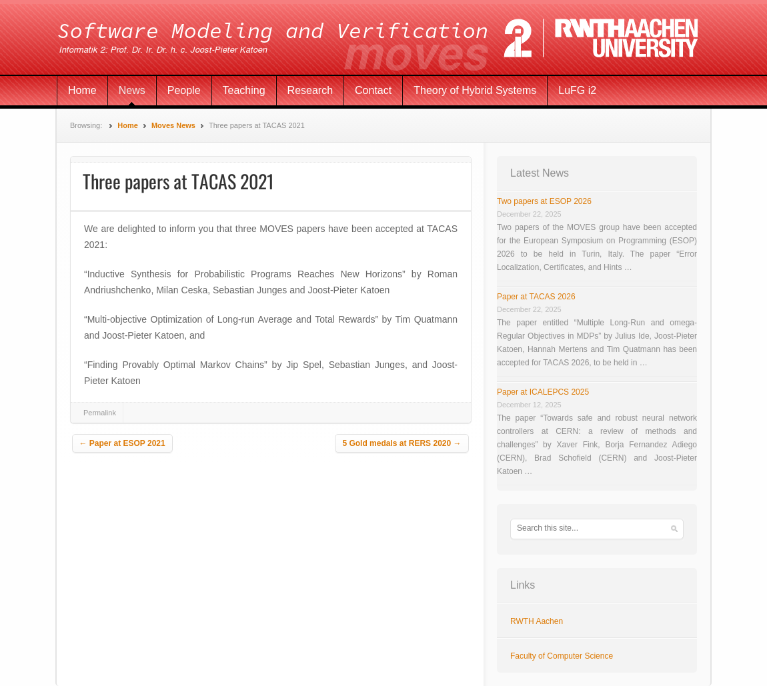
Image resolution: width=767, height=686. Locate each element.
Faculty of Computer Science (561, 656)
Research (310, 90)
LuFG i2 (577, 90)
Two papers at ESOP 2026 (544, 201)
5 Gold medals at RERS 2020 (401, 443)
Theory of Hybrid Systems (475, 90)
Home (82, 90)
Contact (373, 90)
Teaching (244, 90)
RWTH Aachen (536, 621)
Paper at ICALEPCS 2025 (543, 392)
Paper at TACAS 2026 (536, 296)
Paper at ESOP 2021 (122, 443)
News (132, 90)
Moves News (173, 125)
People (184, 90)
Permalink (99, 413)
